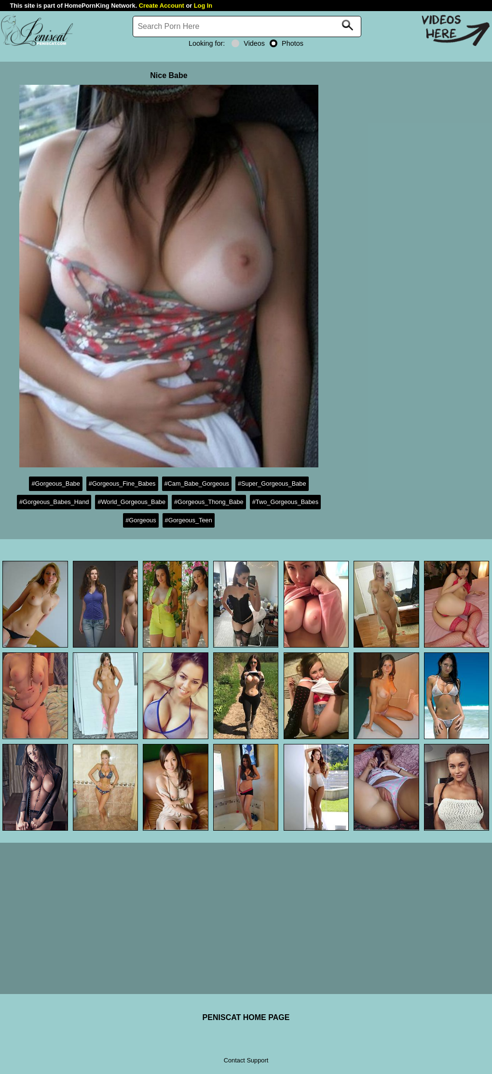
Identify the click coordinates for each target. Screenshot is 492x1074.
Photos (286, 43)
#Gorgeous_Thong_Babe (209, 501)
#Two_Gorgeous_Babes (285, 501)
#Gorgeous (140, 520)
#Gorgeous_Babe (55, 483)
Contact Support (246, 1060)
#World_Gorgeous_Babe (131, 501)
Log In (203, 5)
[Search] (247, 26)
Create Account (161, 5)
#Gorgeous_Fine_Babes (122, 483)
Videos (248, 43)
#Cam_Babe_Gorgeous (196, 483)
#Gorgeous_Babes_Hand (54, 501)
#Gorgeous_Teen (188, 520)
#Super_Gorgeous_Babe (272, 483)
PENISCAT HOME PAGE (246, 1017)
